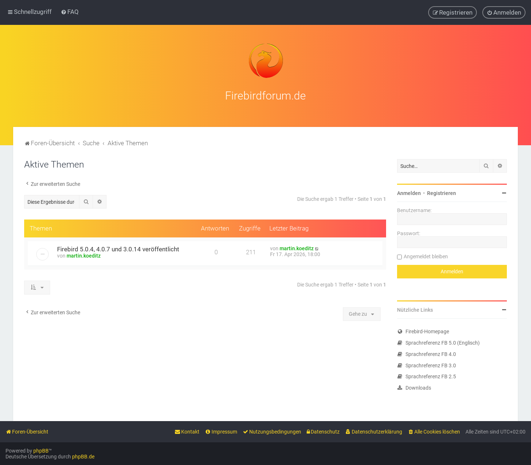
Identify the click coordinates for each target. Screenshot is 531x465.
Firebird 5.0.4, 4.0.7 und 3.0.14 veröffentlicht (118, 248)
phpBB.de (83, 457)
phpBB (41, 451)
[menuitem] (70, 11)
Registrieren (441, 192)
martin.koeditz (84, 255)
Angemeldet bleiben (426, 255)
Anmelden (409, 192)
